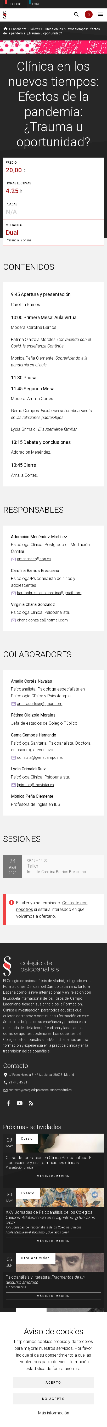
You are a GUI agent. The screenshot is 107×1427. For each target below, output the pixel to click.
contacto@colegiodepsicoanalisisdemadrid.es (40, 1090)
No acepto (53, 1399)
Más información (53, 1412)
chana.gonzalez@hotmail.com (42, 620)
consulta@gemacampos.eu (40, 757)
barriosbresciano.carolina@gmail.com (49, 593)
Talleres (35, 29)
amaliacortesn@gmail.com (39, 704)
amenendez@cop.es (34, 559)
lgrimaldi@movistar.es (35, 785)
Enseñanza (18, 29)
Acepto (53, 1382)
